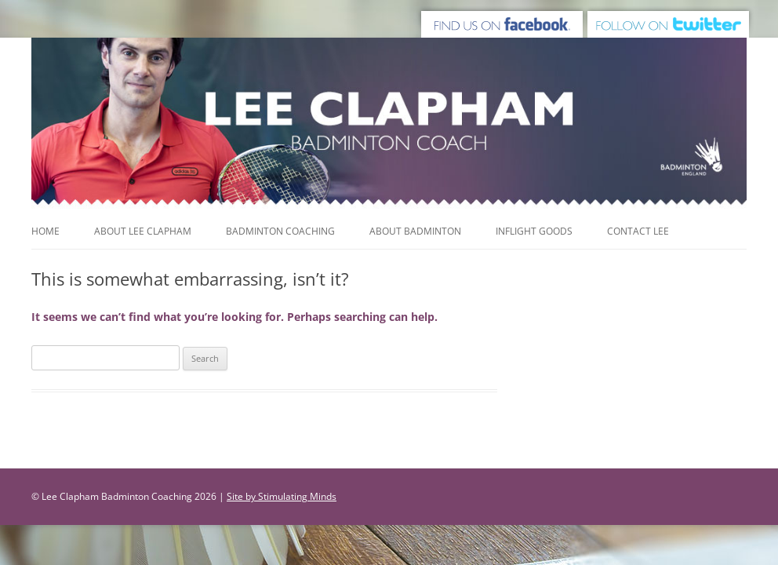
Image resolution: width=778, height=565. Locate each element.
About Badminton (415, 231)
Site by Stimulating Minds (281, 496)
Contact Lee (638, 231)
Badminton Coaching (280, 231)
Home (45, 231)
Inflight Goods (534, 231)
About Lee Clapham (142, 231)
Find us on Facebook (500, 22)
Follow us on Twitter (669, 22)
